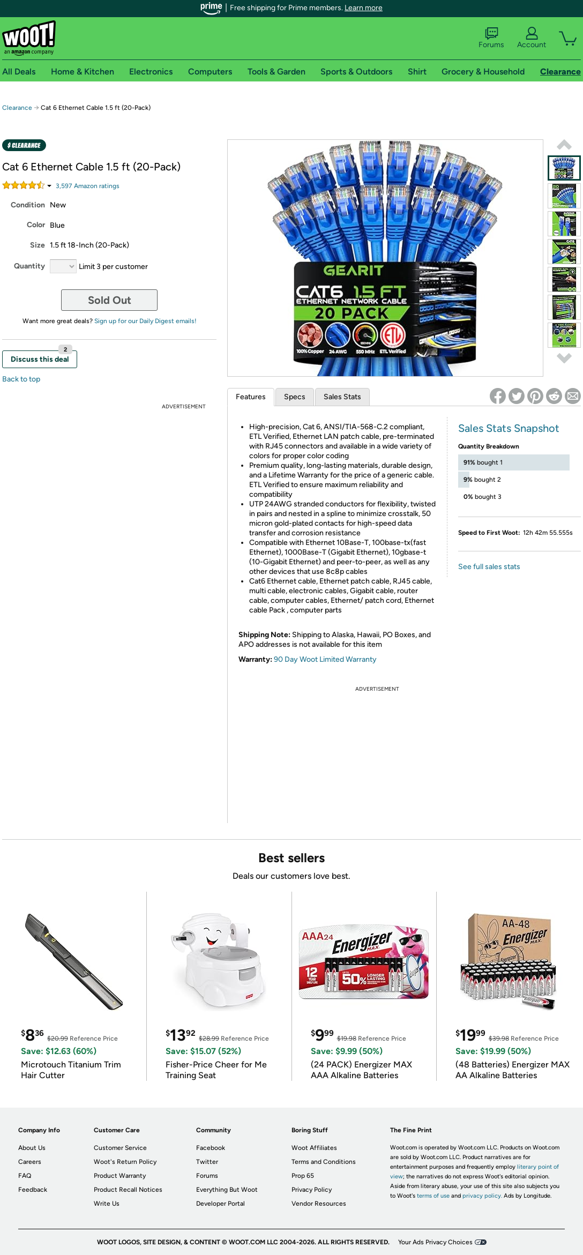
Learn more (364, 7)
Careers (29, 1162)
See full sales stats (489, 566)
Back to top (21, 379)
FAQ (24, 1175)
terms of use (433, 1195)
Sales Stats (342, 396)
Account (531, 38)
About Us (32, 1148)
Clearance (17, 107)
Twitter (207, 1162)
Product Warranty (120, 1175)
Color (36, 224)
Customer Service (120, 1148)
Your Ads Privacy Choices (435, 1242)
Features (251, 396)
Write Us (106, 1203)
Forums (491, 38)
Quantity (29, 266)
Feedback (32, 1189)
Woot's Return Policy (125, 1162)
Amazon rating (87, 186)
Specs (294, 396)
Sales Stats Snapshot (508, 428)
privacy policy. (482, 1195)
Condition (28, 205)
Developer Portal (220, 1203)
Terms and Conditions (324, 1162)
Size (37, 245)
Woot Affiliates (314, 1148)
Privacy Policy (312, 1189)
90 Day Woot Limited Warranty (325, 659)
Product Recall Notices (128, 1189)
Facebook (210, 1148)
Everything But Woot (227, 1189)
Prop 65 (303, 1175)
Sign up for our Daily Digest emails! (145, 321)
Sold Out (109, 300)
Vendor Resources (319, 1203)
